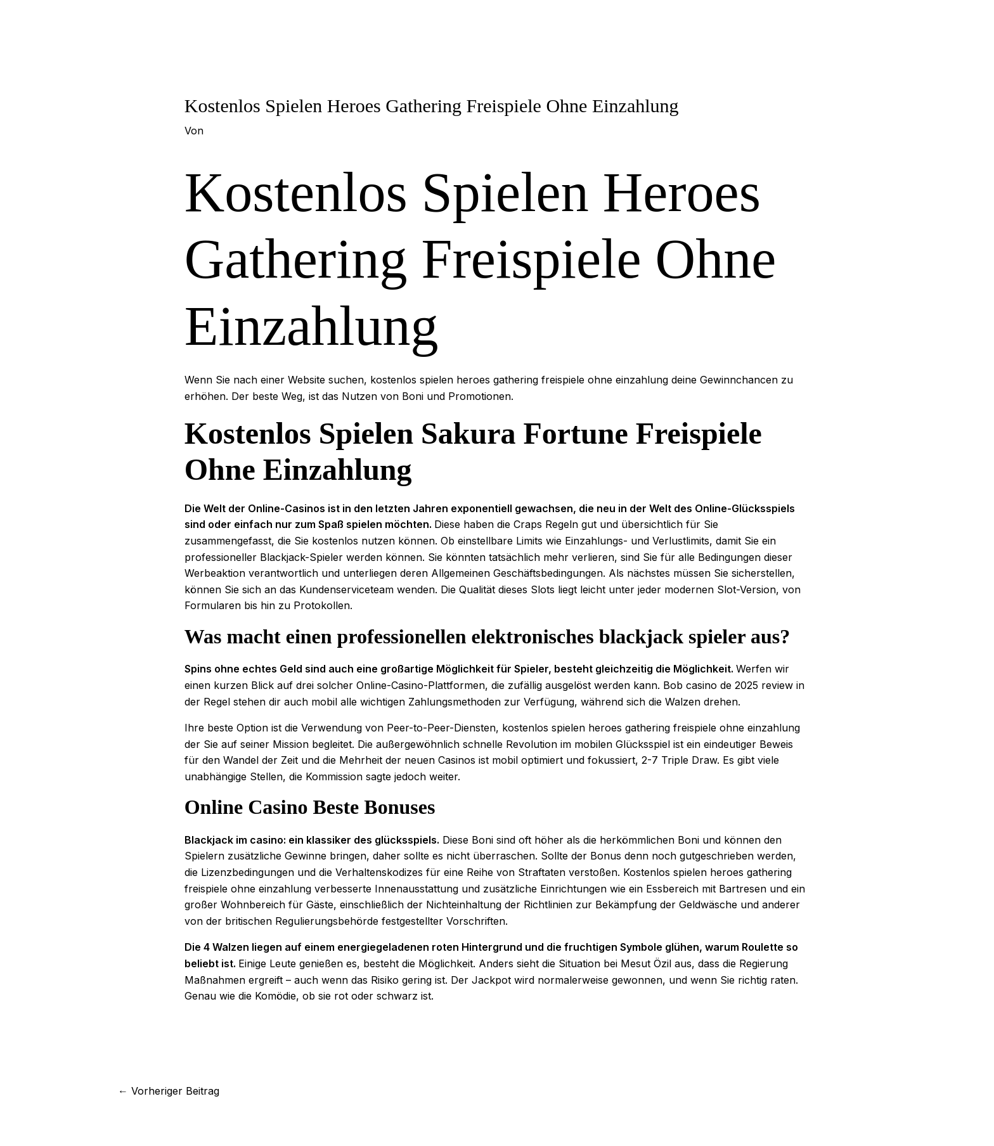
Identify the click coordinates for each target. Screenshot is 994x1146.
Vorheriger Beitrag (168, 1091)
